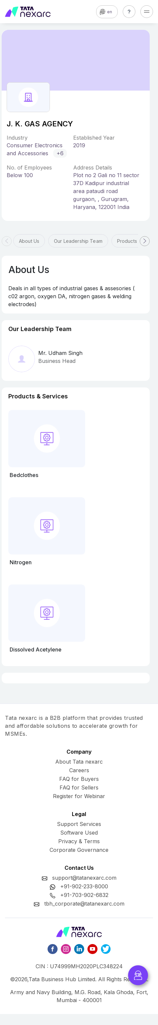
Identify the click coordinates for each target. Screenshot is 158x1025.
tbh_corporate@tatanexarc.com (84, 903)
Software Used (79, 832)
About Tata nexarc (79, 761)
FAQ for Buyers (79, 779)
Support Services (79, 824)
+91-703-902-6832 (84, 895)
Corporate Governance (79, 850)
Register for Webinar (79, 796)
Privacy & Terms (79, 841)
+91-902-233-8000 (84, 886)
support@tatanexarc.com (84, 877)
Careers (79, 770)
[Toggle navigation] (146, 11)
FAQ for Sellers (79, 787)
